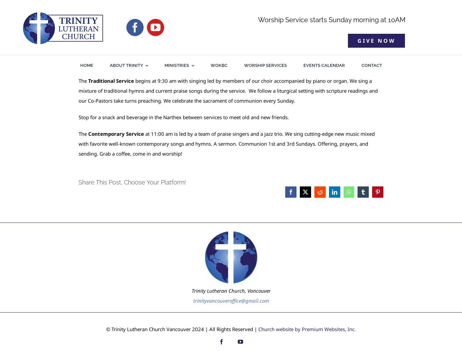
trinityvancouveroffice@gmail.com (231, 300)
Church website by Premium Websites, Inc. (307, 329)
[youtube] (155, 27)
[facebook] (135, 27)
